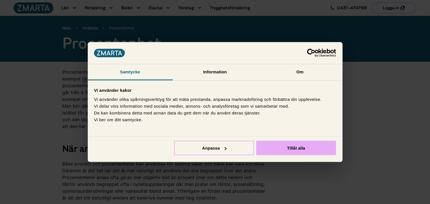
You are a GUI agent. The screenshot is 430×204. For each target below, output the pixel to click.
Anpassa (214, 148)
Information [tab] (215, 71)
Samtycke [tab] (130, 71)
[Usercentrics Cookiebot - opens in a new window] (311, 53)
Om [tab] (299, 71)
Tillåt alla (296, 148)
